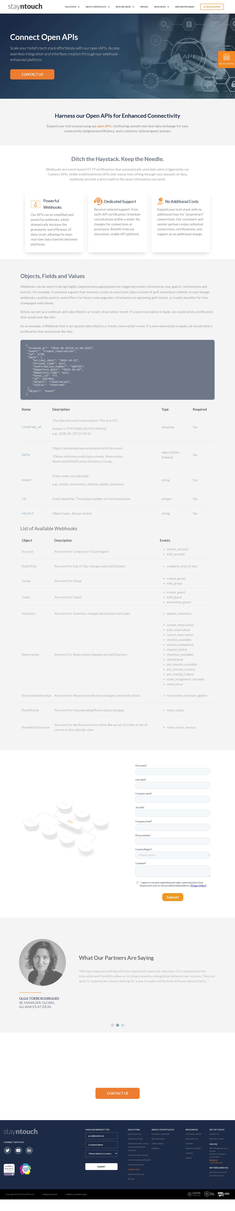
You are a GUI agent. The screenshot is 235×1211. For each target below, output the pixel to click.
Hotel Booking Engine (138, 1167)
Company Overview (160, 1146)
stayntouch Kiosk (136, 1176)
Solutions (72, 6)
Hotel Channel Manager (139, 1171)
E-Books (189, 1165)
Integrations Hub (136, 1186)
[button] (32, 74)
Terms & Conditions (76, 1206)
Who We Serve (125, 6)
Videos (189, 1169)
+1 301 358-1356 (216, 1174)
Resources (161, 6)
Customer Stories (194, 1146)
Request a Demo (216, 1150)
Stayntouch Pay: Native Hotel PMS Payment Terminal (138, 1158)
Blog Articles (192, 1150)
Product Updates (193, 1160)
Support (189, 1155)
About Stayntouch (98, 6)
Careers (155, 1160)
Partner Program (184, 6)
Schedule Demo (212, 6)
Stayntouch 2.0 (134, 1146)
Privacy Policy (50, 1206)
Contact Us (214, 1146)
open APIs (104, 126)
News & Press (157, 1155)
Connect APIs (134, 1181)
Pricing (144, 6)
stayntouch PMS (135, 1150)
